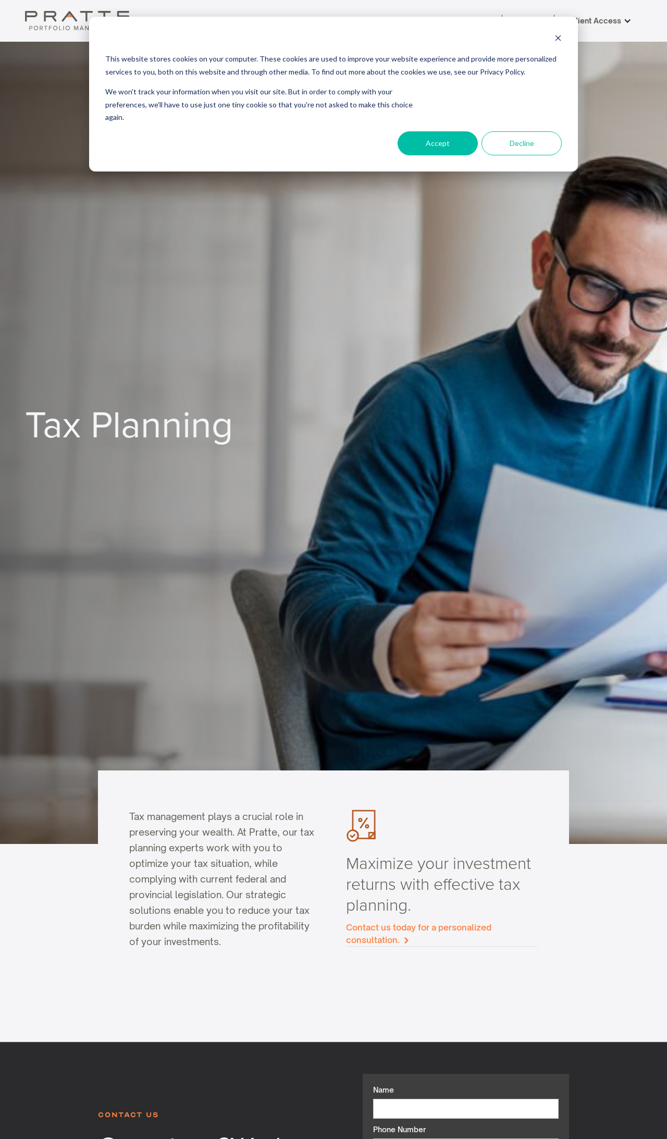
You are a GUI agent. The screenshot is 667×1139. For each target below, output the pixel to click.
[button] (601, 21)
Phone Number (399, 1129)
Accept (438, 143)
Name (383, 1089)
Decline (522, 143)
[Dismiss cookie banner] (558, 39)
